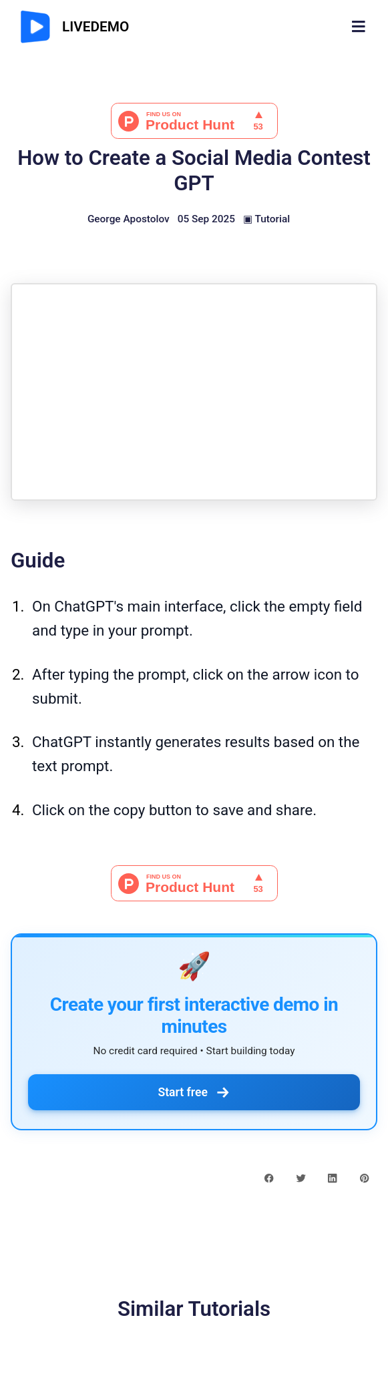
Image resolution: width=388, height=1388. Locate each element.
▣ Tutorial (266, 219)
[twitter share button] (301, 1177)
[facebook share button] (269, 1177)
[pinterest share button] (364, 1177)
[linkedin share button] (332, 1177)
